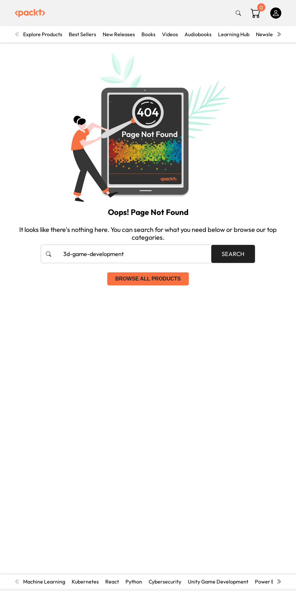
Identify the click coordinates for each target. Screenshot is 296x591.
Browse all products (148, 278)
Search (233, 254)
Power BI (265, 581)
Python (134, 581)
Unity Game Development (218, 581)
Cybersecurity (165, 581)
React (112, 581)
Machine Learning (44, 581)
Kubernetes (85, 581)
